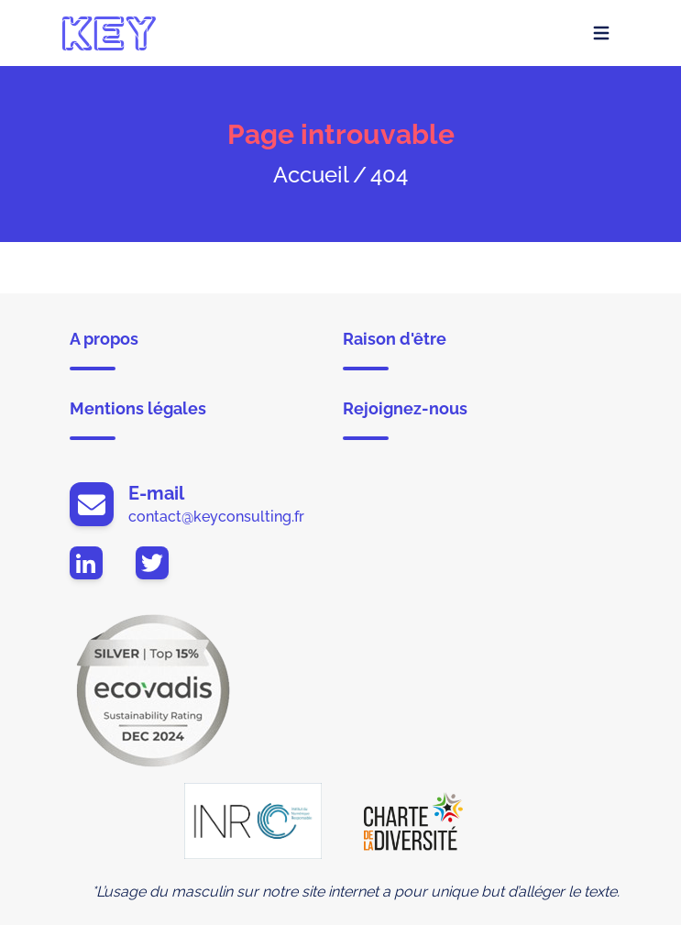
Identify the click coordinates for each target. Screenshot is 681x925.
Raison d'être (394, 349)
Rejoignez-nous (405, 419)
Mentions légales (138, 419)
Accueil (311, 174)
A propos (104, 349)
